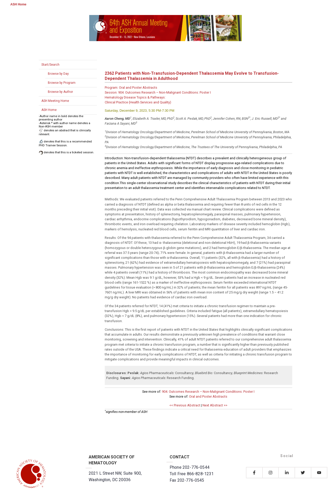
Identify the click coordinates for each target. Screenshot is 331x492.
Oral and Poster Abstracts (208, 396)
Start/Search (50, 64)
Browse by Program (62, 83)
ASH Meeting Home (55, 101)
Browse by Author (60, 92)
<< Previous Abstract (184, 405)
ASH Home (18, 4)
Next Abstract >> (214, 405)
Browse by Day (58, 73)
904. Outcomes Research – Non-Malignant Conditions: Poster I (208, 391)
